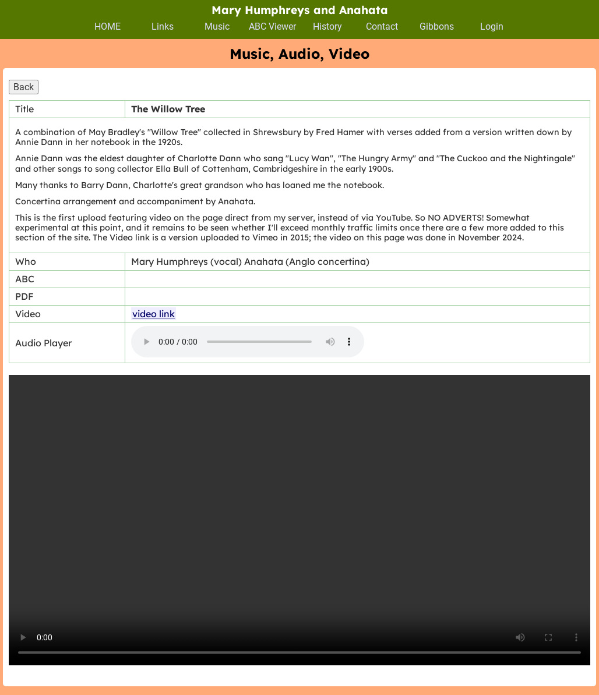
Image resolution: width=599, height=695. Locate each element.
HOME (107, 26)
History (327, 26)
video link (153, 314)
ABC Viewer (272, 26)
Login (491, 26)
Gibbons (437, 26)
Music (217, 26)
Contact (382, 26)
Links (162, 26)
